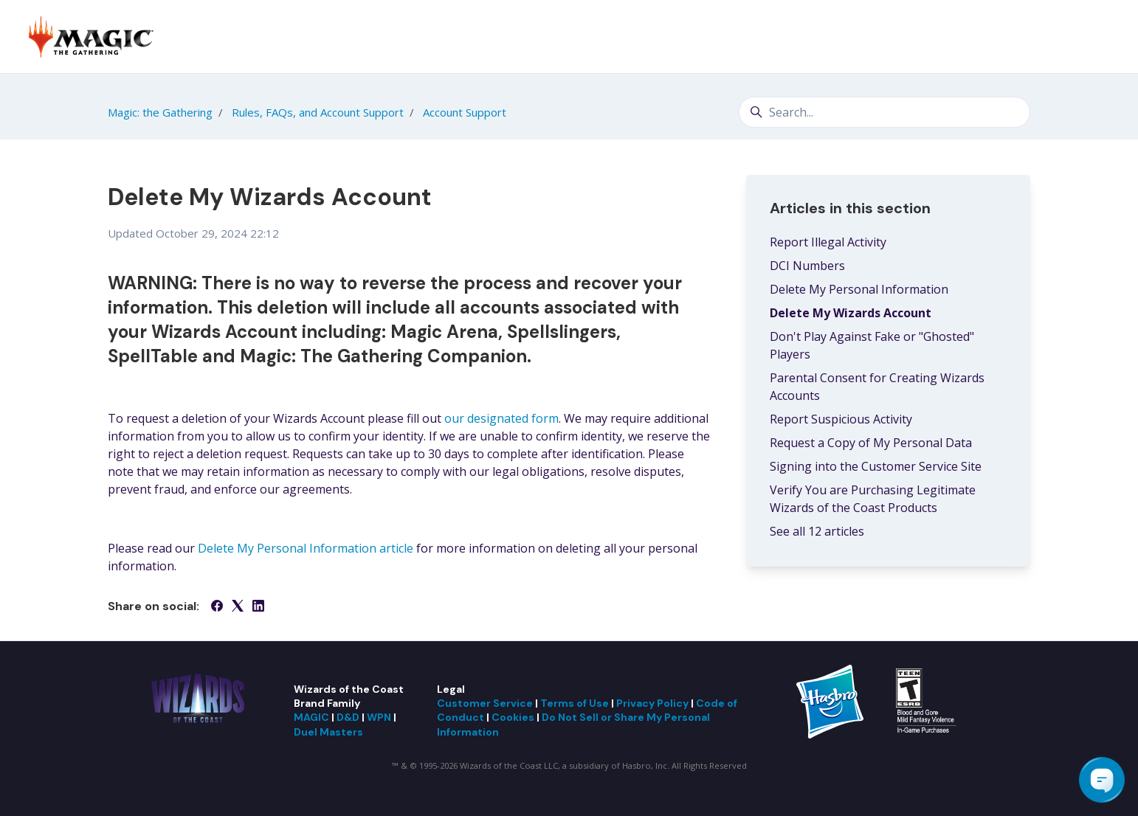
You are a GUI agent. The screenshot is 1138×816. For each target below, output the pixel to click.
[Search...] (884, 112)
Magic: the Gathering (160, 112)
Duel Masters (328, 732)
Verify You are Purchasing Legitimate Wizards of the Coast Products (873, 499)
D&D (348, 717)
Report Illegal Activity (828, 242)
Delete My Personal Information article (305, 548)
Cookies (513, 717)
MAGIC (311, 717)
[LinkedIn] (258, 607)
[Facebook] (217, 607)
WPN (379, 717)
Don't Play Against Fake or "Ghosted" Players (872, 345)
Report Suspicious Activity (841, 419)
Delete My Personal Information (859, 289)
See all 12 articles (817, 531)
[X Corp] (238, 607)
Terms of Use (574, 703)
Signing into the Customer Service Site (876, 466)
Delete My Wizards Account (850, 313)
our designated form (501, 418)
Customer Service (485, 703)
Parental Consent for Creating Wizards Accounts (877, 387)
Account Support (464, 112)
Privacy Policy (652, 703)
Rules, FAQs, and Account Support (318, 112)
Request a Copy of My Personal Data (871, 443)
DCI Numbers (807, 265)
